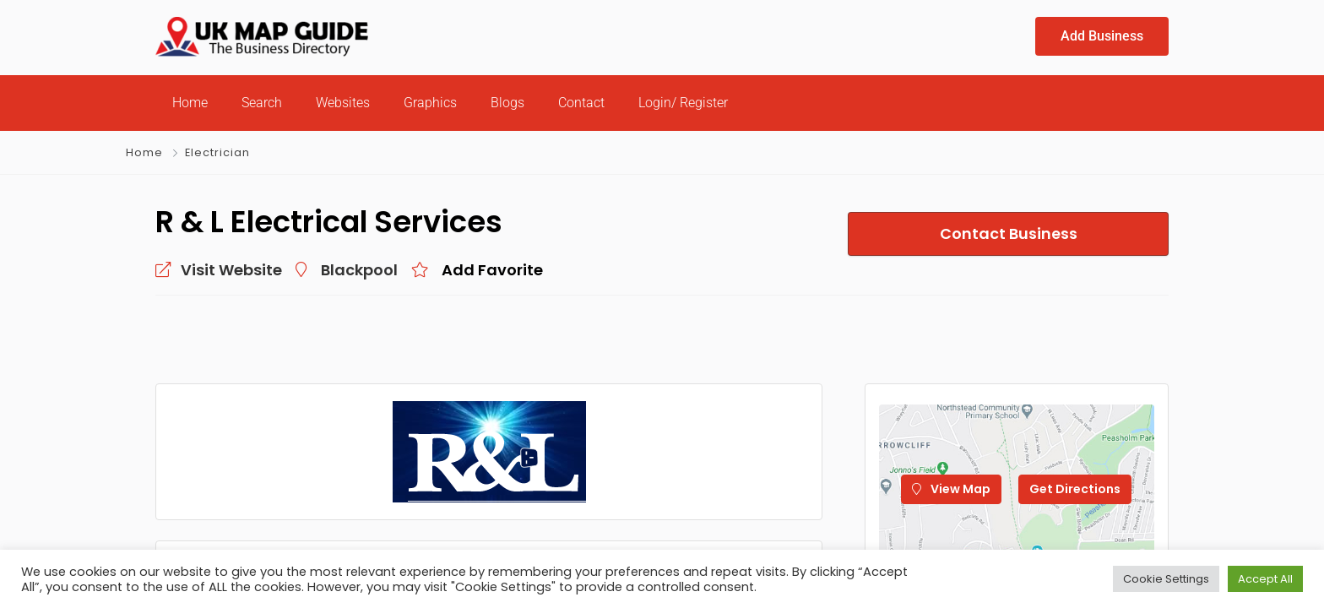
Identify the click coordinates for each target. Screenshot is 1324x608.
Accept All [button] (1265, 579)
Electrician (217, 152)
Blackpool (359, 269)
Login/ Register (683, 103)
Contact (581, 103)
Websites (343, 103)
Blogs (507, 103)
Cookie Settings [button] (1166, 579)
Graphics (430, 103)
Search (261, 103)
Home (190, 103)
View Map (951, 488)
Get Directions (1075, 488)
